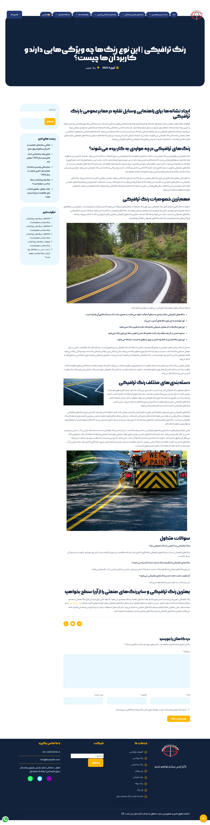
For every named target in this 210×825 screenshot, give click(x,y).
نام (188, 695)
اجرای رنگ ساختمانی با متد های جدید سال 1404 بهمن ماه (39, 162)
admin (46, 222)
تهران (131, 816)
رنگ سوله (139, 785)
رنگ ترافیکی (137, 778)
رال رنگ (140, 792)
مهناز (47, 245)
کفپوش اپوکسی (135, 752)
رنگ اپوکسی (137, 759)
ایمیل (143, 695)
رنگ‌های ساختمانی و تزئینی (105, 14)
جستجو (52, 109)
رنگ (94, 68)
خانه (173, 14)
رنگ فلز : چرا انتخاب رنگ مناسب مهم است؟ (38, 257)
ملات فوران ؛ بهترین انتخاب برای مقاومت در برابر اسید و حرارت (39, 197)
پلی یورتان (138, 772)
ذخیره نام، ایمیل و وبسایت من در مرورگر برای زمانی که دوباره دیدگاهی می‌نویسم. (151, 710)
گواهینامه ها (82, 14)
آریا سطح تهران (74, 603)
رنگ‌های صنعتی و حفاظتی (132, 14)
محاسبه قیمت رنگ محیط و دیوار (129, 798)
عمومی (88, 68)
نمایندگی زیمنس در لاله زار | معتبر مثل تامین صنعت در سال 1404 (39, 175)
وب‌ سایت (98, 695)
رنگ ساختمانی (137, 765)
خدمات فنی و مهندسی (158, 14)
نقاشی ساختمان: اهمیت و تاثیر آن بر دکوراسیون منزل (38, 149)
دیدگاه (186, 652)
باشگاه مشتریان (63, 14)
